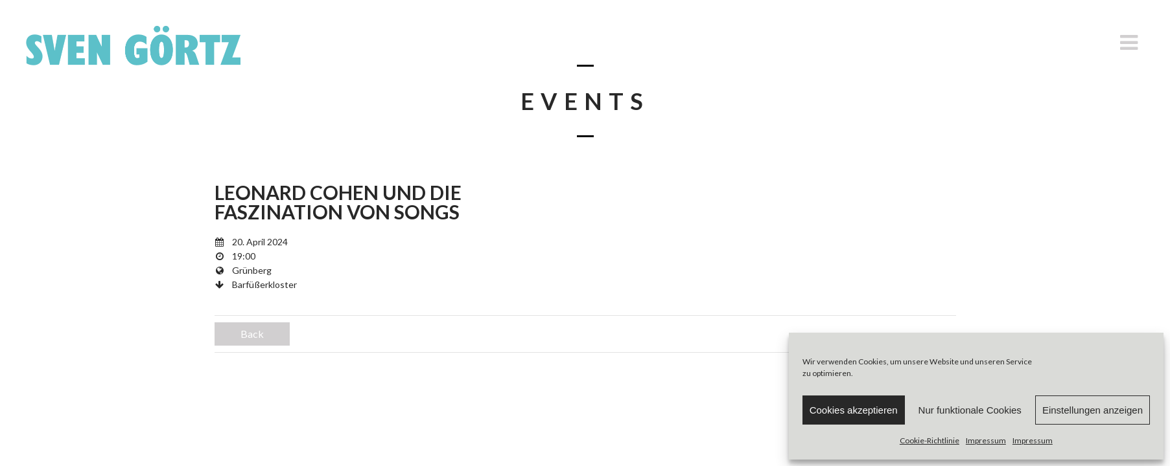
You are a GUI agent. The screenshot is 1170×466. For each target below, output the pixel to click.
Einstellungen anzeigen (1092, 410)
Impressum (986, 440)
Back (252, 333)
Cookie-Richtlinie (929, 440)
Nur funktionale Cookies (970, 410)
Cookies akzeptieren (854, 410)
